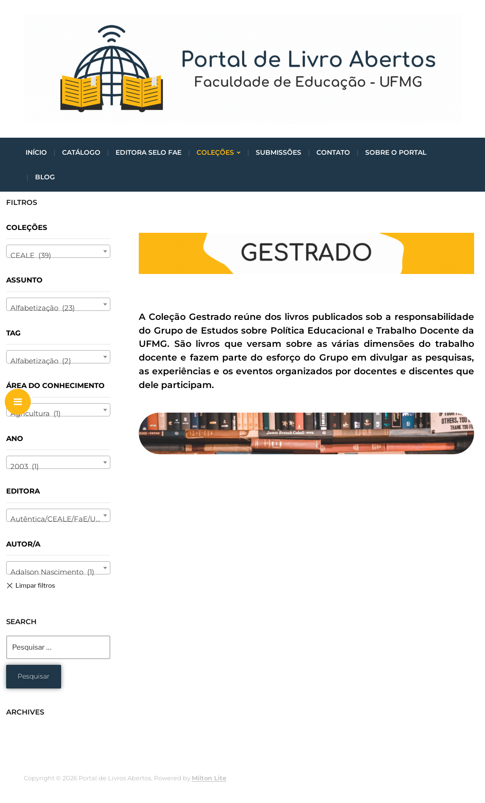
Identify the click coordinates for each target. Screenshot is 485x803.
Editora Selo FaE (148, 152)
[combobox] (58, 251)
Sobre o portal (395, 152)
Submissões (278, 152)
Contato (333, 152)
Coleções (215, 152)
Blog (45, 177)
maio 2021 (24, 730)
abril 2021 (23, 741)
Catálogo (81, 152)
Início (36, 152)
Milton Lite (209, 778)
